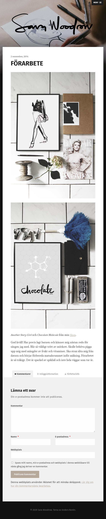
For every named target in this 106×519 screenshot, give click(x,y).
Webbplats (16, 450)
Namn (15, 437)
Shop (73, 335)
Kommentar (17, 406)
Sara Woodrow (45, 510)
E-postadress (62, 437)
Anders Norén (68, 510)
